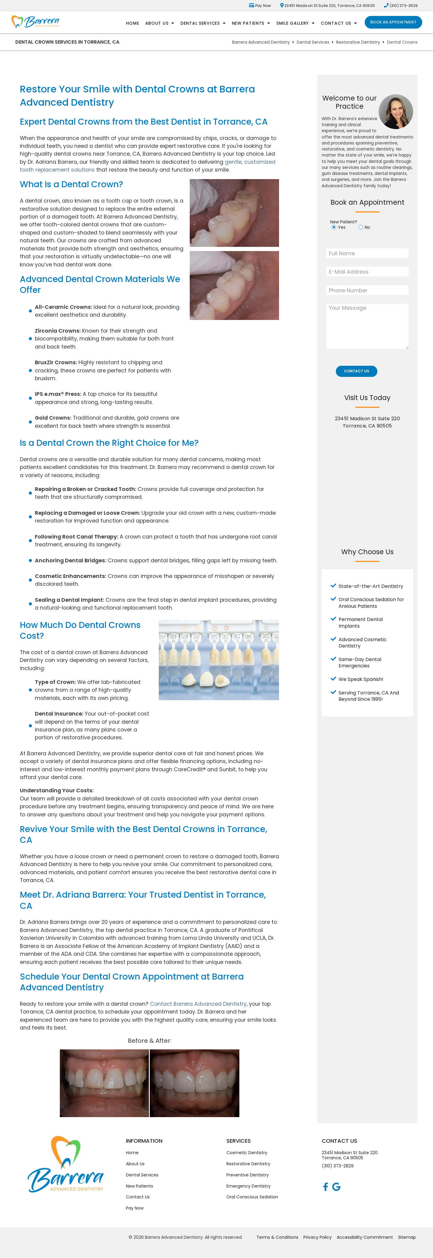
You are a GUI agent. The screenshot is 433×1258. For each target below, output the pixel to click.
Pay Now (260, 5)
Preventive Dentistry (247, 1175)
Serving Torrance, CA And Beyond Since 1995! (369, 696)
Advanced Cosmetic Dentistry (363, 643)
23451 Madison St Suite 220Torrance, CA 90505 (350, 1155)
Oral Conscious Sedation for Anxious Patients (371, 603)
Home (132, 23)
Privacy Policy (317, 1237)
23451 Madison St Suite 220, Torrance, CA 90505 (327, 5)
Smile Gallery (295, 23)
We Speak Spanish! (361, 679)
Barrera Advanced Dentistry (261, 42)
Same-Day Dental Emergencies (360, 662)
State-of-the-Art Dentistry (371, 586)
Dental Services (203, 23)
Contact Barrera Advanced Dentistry (198, 1004)
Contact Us (339, 23)
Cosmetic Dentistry (246, 1153)
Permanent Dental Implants (361, 622)
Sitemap (407, 1237)
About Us (160, 23)
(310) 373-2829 (338, 1166)
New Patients (251, 23)
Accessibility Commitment (365, 1237)
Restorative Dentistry (358, 42)
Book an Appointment (393, 22)
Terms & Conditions (277, 1237)
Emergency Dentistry (248, 1186)
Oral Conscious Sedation (252, 1197)
